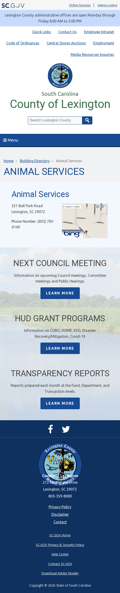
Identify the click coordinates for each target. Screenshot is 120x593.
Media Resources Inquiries (92, 54)
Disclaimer (60, 514)
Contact (60, 522)
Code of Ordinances (22, 43)
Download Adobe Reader (60, 573)
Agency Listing (107, 5)
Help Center (60, 554)
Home (8, 161)
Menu (10, 140)
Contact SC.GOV (60, 564)
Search (87, 120)
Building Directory (35, 161)
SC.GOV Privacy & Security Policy (60, 545)
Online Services (80, 5)
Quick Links (41, 32)
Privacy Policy (60, 507)
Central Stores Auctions (66, 43)
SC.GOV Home (60, 535)
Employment (103, 43)
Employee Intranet (99, 32)
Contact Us (67, 32)
